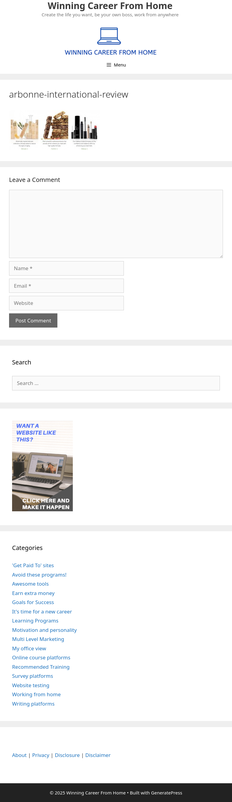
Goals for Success (33, 602)
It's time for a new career (42, 611)
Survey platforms (32, 675)
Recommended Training (40, 666)
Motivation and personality (44, 629)
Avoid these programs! (39, 574)
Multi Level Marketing (38, 638)
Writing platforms (33, 703)
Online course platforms (41, 657)
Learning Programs (35, 620)
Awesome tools (30, 583)
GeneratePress (166, 793)
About (19, 755)
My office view (29, 648)
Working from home (36, 694)
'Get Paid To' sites (33, 565)
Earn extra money (33, 593)
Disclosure (67, 755)
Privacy (40, 755)
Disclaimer (98, 755)
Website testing (31, 685)
